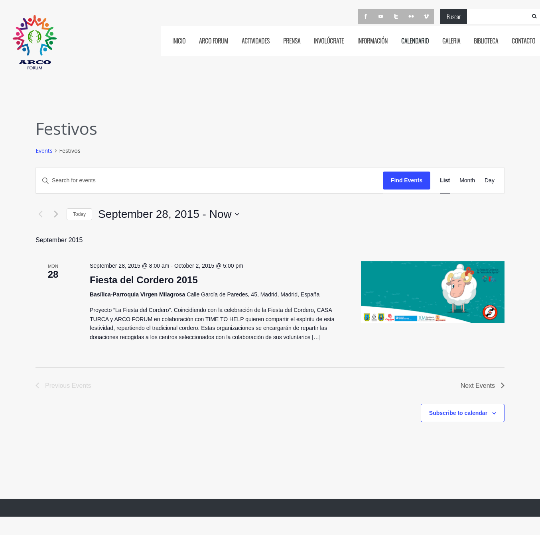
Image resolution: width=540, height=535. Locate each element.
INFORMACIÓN (372, 40)
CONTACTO (523, 40)
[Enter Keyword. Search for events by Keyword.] (209, 180)
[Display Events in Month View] (467, 180)
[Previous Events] (40, 214)
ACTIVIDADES (256, 40)
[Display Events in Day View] (490, 180)
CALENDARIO (415, 40)
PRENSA (291, 40)
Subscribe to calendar (458, 413)
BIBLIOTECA (486, 40)
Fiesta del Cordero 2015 (144, 279)
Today (79, 214)
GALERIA (451, 40)
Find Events (406, 180)
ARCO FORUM (213, 40)
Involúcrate (329, 40)
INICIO (178, 40)
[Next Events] (56, 214)
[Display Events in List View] (445, 180)
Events (44, 150)
